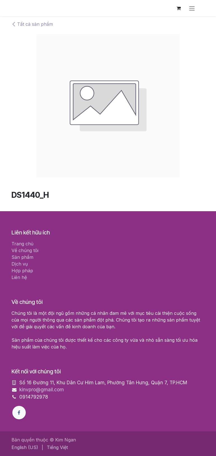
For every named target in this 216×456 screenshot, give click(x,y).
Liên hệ (19, 277)
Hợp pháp (22, 270)
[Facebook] (19, 412)
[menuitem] (24, 447)
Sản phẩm (22, 257)
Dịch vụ (19, 264)
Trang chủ (22, 243)
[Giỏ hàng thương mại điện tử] (178, 8)
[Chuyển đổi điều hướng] (192, 8)
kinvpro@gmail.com (41, 389)
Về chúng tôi (24, 250)
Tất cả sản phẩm (32, 24)
